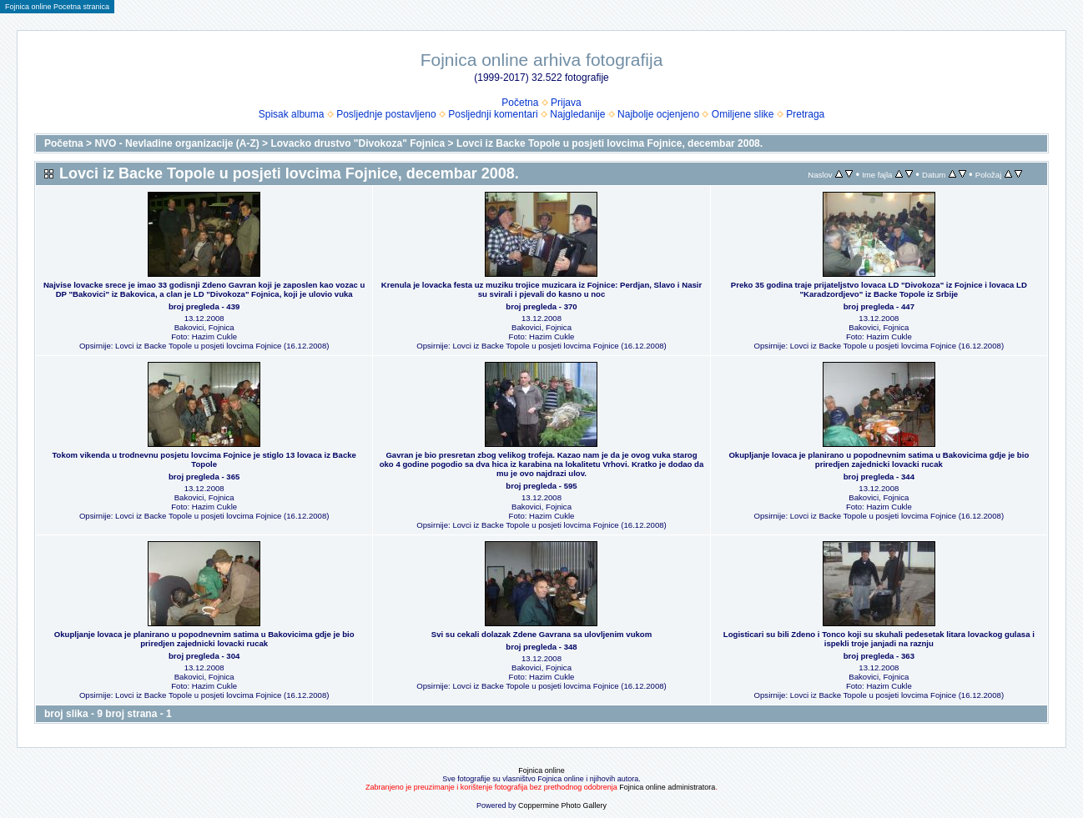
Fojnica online (541, 770)
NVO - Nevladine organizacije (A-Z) (176, 143)
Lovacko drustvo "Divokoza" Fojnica (357, 143)
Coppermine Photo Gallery (562, 805)
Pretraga (805, 114)
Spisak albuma (292, 114)
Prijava (566, 102)
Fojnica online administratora (667, 787)
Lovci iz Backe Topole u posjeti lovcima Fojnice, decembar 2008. (609, 143)
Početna (519, 102)
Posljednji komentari (492, 114)
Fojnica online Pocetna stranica (57, 7)
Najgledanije (577, 114)
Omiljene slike (743, 114)
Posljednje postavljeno (386, 114)
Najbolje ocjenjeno (658, 114)
